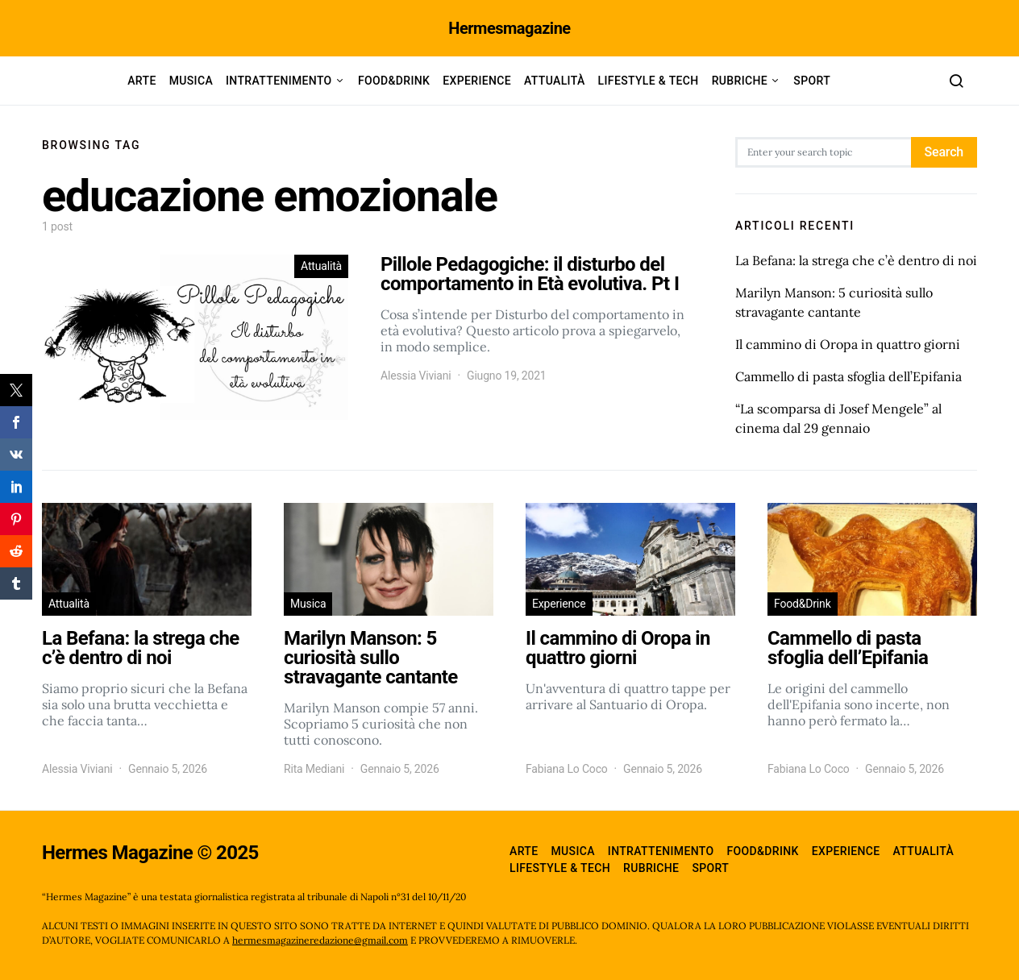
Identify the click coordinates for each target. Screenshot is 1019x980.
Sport (811, 80)
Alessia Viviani (416, 375)
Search (944, 152)
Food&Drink (394, 80)
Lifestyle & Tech (648, 80)
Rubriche (739, 80)
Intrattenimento (279, 80)
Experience (477, 80)
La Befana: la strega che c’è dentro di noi (856, 260)
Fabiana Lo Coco (567, 768)
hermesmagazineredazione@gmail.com (320, 940)
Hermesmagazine (509, 28)
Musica (191, 80)
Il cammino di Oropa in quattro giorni (847, 344)
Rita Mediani (314, 768)
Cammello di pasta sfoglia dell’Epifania (848, 376)
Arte (141, 80)
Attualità (554, 80)
